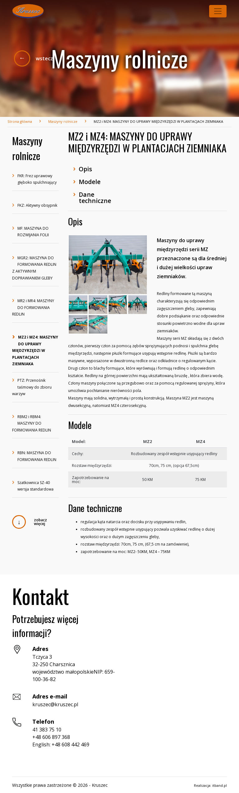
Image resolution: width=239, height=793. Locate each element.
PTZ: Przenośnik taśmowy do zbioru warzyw (32, 386)
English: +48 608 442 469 (60, 744)
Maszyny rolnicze (62, 121)
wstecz (44, 58)
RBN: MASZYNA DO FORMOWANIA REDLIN (34, 456)
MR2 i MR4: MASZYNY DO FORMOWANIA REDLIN (33, 307)
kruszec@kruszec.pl (55, 704)
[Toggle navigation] (218, 11)
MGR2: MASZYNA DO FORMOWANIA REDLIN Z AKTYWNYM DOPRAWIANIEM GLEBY (34, 268)
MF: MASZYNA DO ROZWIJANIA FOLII (30, 231)
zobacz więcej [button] (40, 522)
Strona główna (19, 121)
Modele (87, 181)
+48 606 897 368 (51, 737)
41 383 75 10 (46, 729)
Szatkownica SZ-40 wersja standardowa (33, 485)
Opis (82, 168)
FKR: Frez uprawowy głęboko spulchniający (34, 179)
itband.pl (219, 785)
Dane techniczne (92, 197)
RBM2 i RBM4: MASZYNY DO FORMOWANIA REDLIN (31, 423)
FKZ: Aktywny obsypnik (34, 205)
